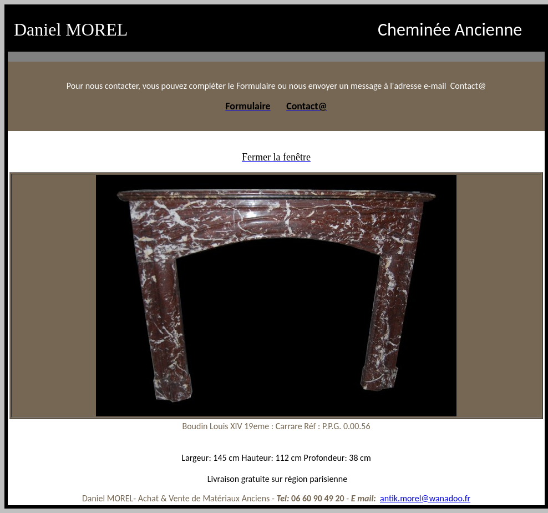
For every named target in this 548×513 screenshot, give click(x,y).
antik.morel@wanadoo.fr (425, 498)
